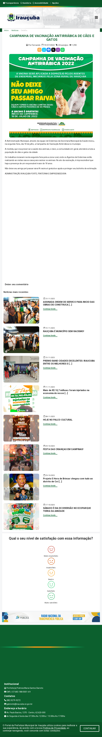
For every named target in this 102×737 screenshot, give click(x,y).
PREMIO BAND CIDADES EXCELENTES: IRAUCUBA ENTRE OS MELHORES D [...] (69, 362)
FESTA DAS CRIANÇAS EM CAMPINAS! (63, 449)
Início (6, 30)
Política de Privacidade (54, 728)
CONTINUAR (89, 728)
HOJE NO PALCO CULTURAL (57, 419)
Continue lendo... (50, 309)
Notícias (15, 30)
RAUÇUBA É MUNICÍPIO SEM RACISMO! (63, 331)
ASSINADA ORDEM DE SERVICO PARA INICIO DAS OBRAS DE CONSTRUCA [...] (68, 303)
